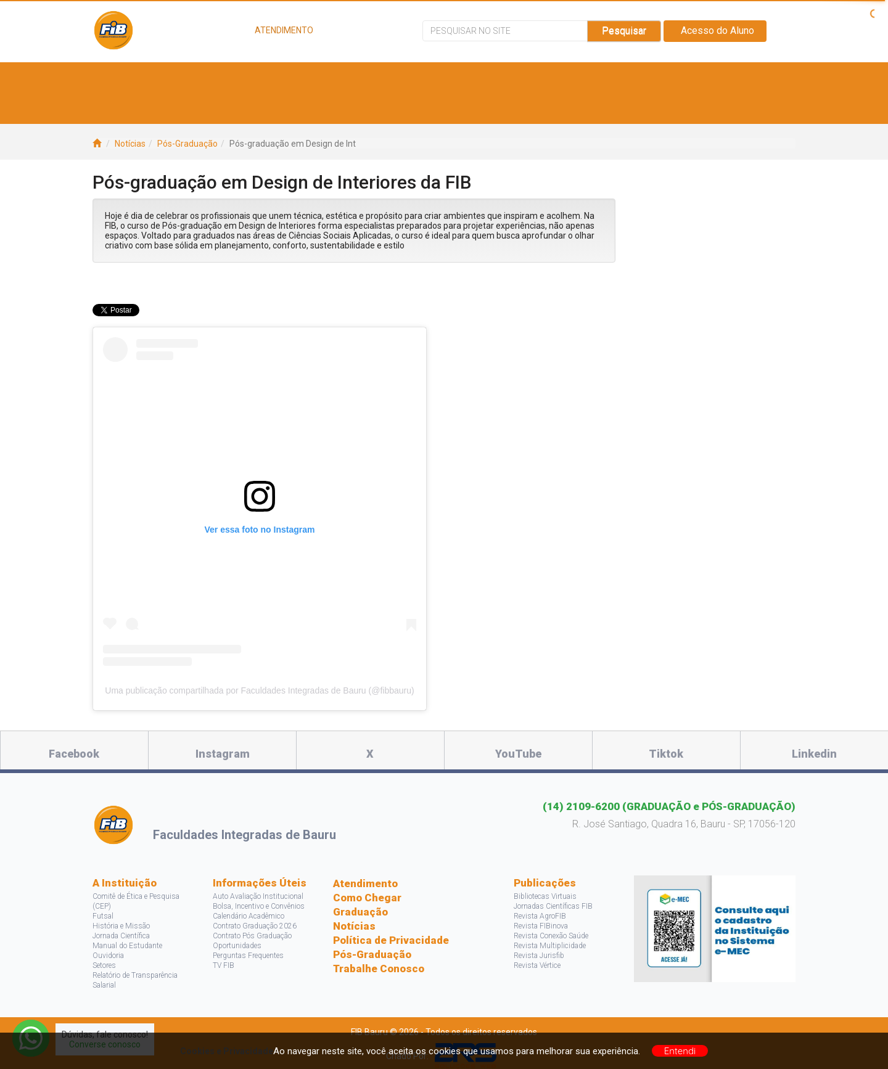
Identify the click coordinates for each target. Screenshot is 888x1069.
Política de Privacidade (391, 940)
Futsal (102, 916)
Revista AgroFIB (540, 916)
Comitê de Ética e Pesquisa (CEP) (135, 901)
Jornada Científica (121, 936)
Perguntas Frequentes (248, 955)
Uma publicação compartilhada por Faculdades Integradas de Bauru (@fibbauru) (259, 690)
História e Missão (121, 926)
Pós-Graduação (187, 144)
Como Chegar (367, 897)
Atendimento (365, 883)
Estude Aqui (192, 77)
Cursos (267, 77)
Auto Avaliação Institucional (258, 896)
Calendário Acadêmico (248, 916)
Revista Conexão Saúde (551, 936)
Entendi (680, 1051)
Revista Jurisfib (539, 955)
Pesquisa (573, 77)
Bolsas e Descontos (471, 77)
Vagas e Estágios (352, 77)
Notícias (130, 144)
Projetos (647, 77)
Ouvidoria (108, 955)
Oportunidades (237, 945)
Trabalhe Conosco (378, 968)
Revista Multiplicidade (550, 945)
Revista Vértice (537, 965)
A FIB (125, 77)
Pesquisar (624, 30)
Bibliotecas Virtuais (545, 896)
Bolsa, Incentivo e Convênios (259, 906)
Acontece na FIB (156, 108)
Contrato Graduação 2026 (255, 926)
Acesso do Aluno (715, 30)
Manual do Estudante (127, 945)
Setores (104, 965)
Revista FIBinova (541, 926)
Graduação (360, 912)
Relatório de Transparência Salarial (135, 980)
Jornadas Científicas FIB (553, 906)
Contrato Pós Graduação (252, 936)
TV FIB (223, 965)
